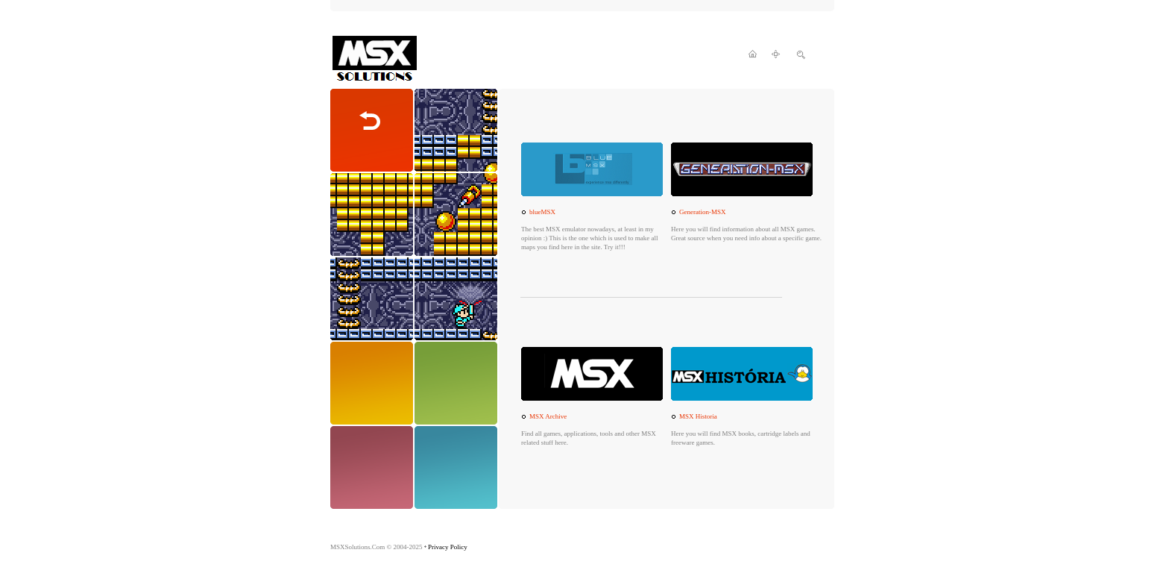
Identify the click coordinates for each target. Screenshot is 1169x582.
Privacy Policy (447, 547)
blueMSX (542, 212)
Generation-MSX (702, 212)
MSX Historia (698, 416)
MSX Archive (548, 416)
